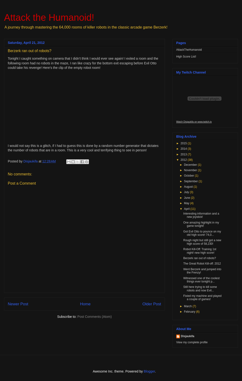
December (191, 164)
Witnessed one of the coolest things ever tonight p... (201, 280)
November (191, 170)
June (187, 197)
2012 (184, 160)
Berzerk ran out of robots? (199, 258)
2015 (184, 143)
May (187, 203)
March (188, 306)
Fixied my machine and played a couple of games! (202, 297)
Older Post (151, 304)
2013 (184, 154)
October (189, 175)
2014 (184, 148)
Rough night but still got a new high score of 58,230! (202, 242)
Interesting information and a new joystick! (201, 215)
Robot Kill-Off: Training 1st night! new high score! (199, 251)
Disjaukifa (187, 336)
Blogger (149, 371)
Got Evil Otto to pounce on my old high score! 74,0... (202, 233)
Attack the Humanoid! (49, 17)
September (191, 181)
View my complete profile (192, 342)
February (190, 311)
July (187, 192)
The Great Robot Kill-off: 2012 (202, 263)
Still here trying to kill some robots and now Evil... (200, 288)
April (187, 209)
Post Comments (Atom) (94, 317)
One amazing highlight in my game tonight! (201, 224)
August (189, 186)
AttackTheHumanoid (189, 49)
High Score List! (186, 56)
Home (85, 304)
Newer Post (18, 304)
